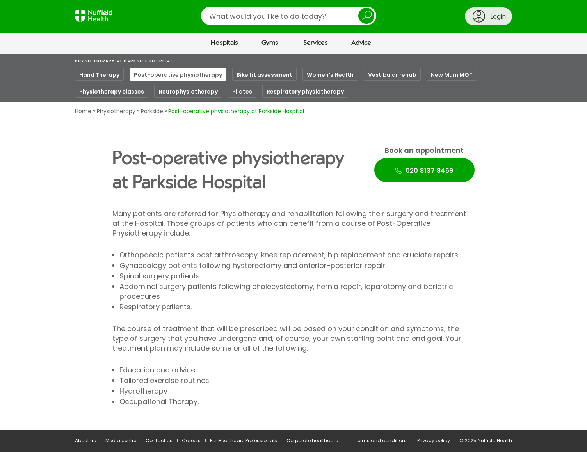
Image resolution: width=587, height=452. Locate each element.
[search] (288, 16)
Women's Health (330, 75)
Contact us (159, 440)
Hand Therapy (99, 75)
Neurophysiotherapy (188, 92)
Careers (191, 440)
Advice (361, 42)
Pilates (242, 92)
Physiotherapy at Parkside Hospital (124, 61)
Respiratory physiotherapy (305, 92)
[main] (293, 242)
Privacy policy (433, 440)
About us (85, 440)
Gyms (269, 42)
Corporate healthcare (312, 440)
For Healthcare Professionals (243, 440)
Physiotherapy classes (111, 92)
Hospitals (224, 42)
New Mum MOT (452, 75)
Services (315, 42)
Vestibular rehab (392, 75)
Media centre (120, 440)
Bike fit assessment (264, 75)
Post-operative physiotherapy (178, 75)
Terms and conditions (381, 440)
